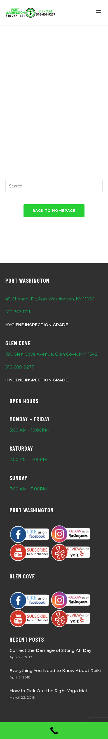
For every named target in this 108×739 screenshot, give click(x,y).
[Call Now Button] (54, 730)
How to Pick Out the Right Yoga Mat (48, 690)
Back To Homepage (54, 211)
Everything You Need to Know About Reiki (55, 670)
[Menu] (99, 13)
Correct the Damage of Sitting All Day (50, 650)
